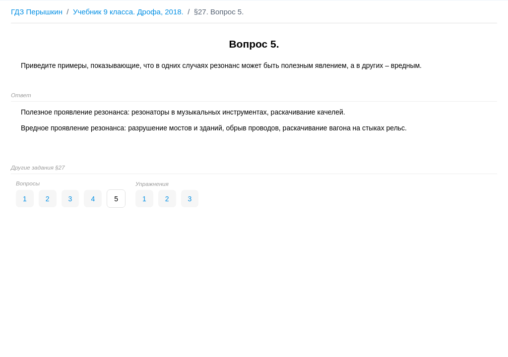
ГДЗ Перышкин (37, 11)
